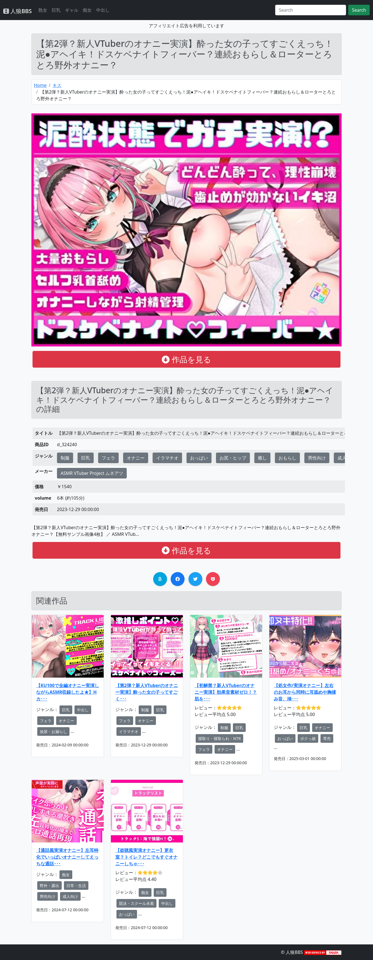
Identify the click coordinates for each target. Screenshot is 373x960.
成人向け (70, 896)
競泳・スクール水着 (136, 903)
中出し (103, 10)
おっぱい (199, 458)
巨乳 (56, 10)
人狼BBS (17, 11)
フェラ (108, 458)
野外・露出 (49, 885)
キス (57, 85)
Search (359, 10)
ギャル (71, 10)
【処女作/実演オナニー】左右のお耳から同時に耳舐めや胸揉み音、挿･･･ (305, 692)
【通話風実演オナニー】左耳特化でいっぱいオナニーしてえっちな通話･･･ (67, 857)
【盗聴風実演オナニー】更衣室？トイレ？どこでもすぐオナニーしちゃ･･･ (146, 857)
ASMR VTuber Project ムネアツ (92, 473)
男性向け (317, 458)
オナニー (136, 458)
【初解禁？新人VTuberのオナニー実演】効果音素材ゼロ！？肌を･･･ (226, 692)
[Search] (310, 10)
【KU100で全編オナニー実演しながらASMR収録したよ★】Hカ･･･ (67, 692)
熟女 (42, 10)
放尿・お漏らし (53, 731)
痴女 (87, 10)
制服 (65, 458)
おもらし (287, 458)
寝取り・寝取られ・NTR (219, 738)
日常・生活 (76, 885)
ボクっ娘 (308, 738)
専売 (327, 738)
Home (40, 85)
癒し (262, 458)
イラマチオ (167, 458)
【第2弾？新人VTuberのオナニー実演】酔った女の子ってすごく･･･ (146, 692)
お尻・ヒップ (233, 458)
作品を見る (186, 359)
